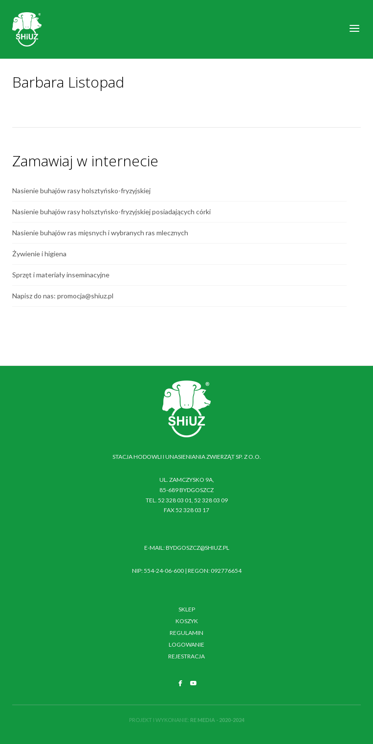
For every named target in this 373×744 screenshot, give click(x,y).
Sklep (186, 609)
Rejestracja (186, 656)
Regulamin (186, 632)
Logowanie (186, 644)
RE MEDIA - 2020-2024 (217, 720)
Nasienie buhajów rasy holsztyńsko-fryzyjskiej (81, 190)
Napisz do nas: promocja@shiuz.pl (62, 296)
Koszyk (187, 621)
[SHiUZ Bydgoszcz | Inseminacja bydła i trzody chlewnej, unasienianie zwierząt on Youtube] (193, 683)
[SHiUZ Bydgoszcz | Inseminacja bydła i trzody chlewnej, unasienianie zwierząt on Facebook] (180, 683)
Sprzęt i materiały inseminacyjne (61, 275)
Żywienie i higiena (39, 253)
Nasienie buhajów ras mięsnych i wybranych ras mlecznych (100, 232)
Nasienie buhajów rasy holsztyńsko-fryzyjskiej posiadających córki (111, 211)
